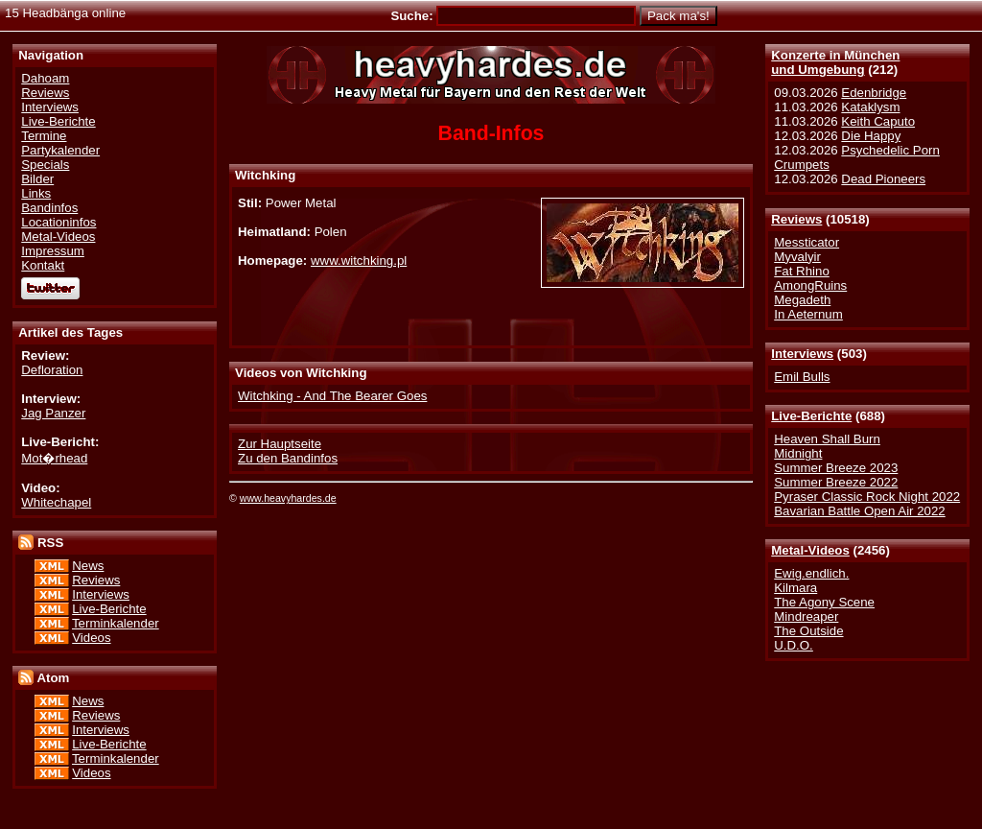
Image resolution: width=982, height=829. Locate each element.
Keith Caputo (878, 121)
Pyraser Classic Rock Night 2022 (867, 496)
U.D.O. (793, 645)
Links (36, 193)
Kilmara (795, 587)
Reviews (796, 219)
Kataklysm (870, 107)
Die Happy (870, 136)
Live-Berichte (811, 416)
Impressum (52, 251)
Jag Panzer (53, 413)
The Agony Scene (824, 602)
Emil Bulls (802, 376)
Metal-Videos (810, 550)
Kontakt (42, 265)
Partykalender (60, 150)
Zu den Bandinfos (288, 458)
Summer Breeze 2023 (836, 468)
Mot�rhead (54, 458)
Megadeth (802, 300)
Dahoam (45, 78)
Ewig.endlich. (811, 573)
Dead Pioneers (883, 179)
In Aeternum (808, 314)
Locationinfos (58, 222)
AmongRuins (810, 285)
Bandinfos (49, 208)
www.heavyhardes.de (288, 498)
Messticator (806, 242)
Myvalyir (797, 256)
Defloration (51, 370)
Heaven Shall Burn (827, 439)
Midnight (798, 453)
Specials (45, 164)
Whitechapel (56, 502)
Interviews (802, 353)
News (88, 565)
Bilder (37, 179)
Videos (91, 637)
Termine (43, 136)
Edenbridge (873, 92)
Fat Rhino (802, 271)
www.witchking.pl (359, 260)
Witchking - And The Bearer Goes (332, 396)
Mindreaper (806, 616)
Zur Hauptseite (279, 444)
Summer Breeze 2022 (836, 482)
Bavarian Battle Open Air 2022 (859, 511)
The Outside (808, 631)
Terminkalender (115, 623)
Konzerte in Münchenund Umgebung (835, 62)
